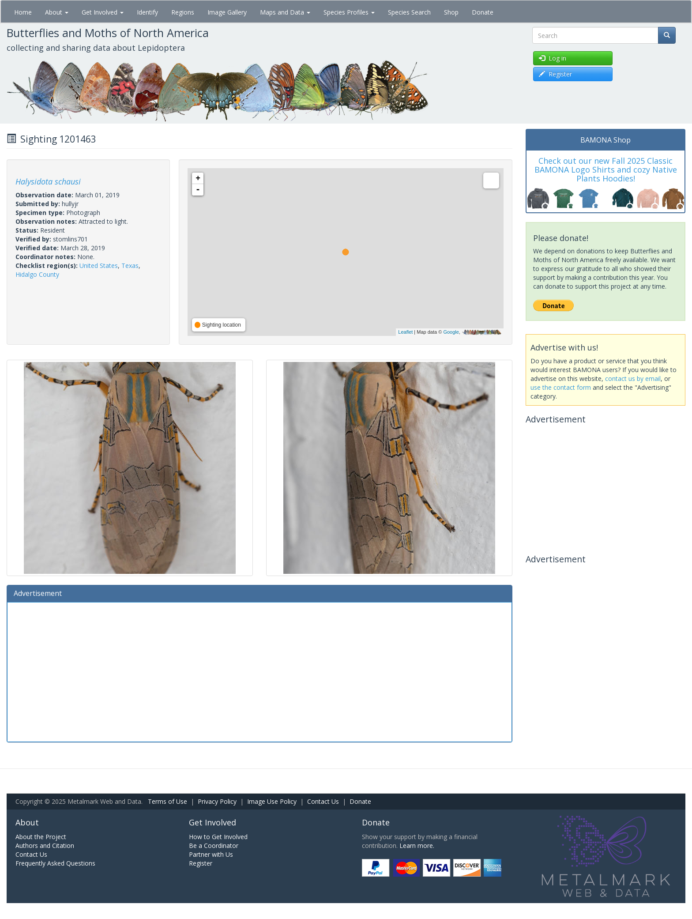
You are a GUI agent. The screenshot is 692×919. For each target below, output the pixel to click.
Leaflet (405, 332)
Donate (482, 12)
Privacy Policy (217, 801)
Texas (130, 265)
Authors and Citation (44, 845)
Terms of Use (167, 801)
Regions (182, 12)
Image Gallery (227, 12)
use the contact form (560, 387)
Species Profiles (349, 12)
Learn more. (416, 845)
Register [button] (555, 74)
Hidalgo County (37, 274)
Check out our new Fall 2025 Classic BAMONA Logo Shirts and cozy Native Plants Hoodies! (605, 169)
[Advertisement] (259, 671)
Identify (147, 12)
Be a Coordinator (213, 845)
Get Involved (103, 12)
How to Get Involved (218, 836)
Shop (451, 12)
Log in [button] (552, 58)
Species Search (409, 12)
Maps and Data (285, 12)
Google (451, 332)
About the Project (40, 836)
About (56, 12)
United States (98, 265)
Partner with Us (211, 854)
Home (23, 12)
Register (200, 863)
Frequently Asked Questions (55, 863)
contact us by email (633, 378)
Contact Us (323, 801)
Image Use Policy (272, 801)
